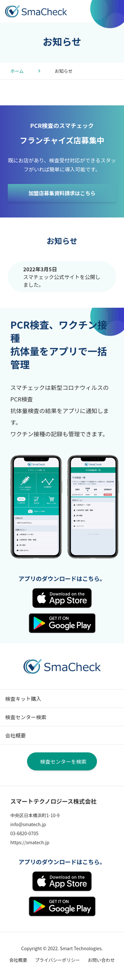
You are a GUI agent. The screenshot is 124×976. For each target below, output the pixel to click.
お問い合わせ (101, 960)
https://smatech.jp (29, 842)
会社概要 (15, 735)
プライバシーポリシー (57, 960)
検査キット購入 (23, 698)
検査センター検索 (25, 717)
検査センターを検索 (63, 761)
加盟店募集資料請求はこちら (61, 193)
